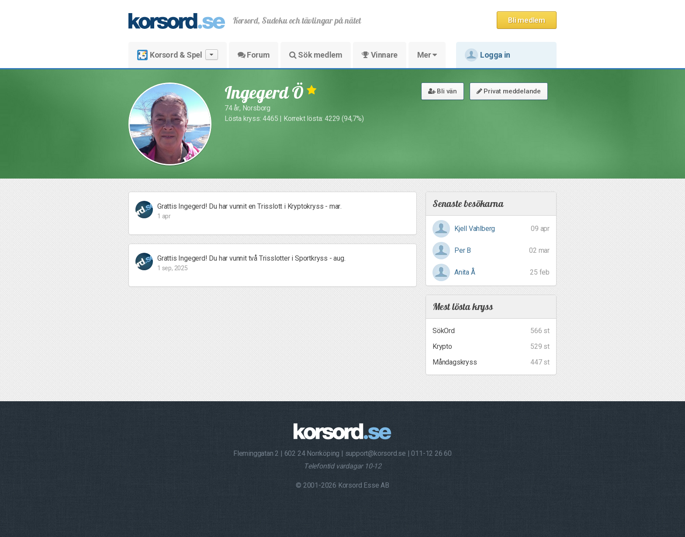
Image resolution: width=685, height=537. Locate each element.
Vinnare (379, 54)
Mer (427, 54)
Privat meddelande (509, 91)
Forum (254, 54)
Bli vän (442, 91)
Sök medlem (315, 54)
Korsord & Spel (177, 54)
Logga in (487, 55)
